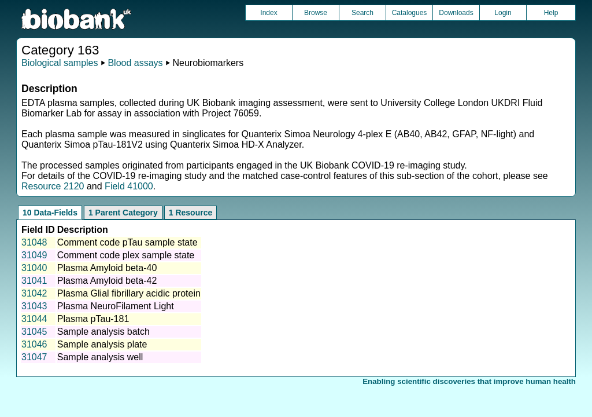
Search (362, 13)
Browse (315, 13)
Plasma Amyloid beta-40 (107, 268)
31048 (34, 242)
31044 (34, 319)
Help (551, 13)
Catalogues (409, 13)
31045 (34, 331)
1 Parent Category (123, 212)
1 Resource (190, 212)
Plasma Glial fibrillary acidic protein (129, 293)
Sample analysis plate (102, 344)
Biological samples (59, 63)
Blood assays (135, 63)
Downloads (456, 13)
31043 (34, 306)
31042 (34, 293)
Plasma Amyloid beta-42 (107, 281)
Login (502, 13)
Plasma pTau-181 (93, 319)
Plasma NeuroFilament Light (115, 306)
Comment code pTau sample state (127, 242)
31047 (34, 357)
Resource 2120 (52, 186)
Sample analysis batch (103, 331)
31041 (34, 281)
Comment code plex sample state (125, 255)
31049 (34, 255)
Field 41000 (129, 186)
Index (268, 13)
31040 (34, 268)
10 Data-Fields (50, 212)
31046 (34, 344)
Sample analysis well (100, 357)
